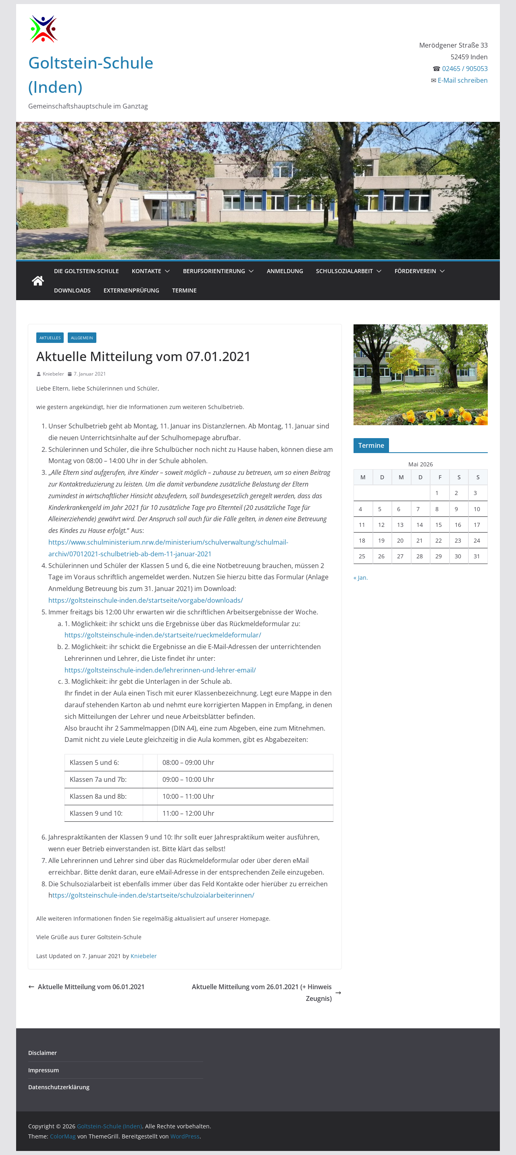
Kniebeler (53, 373)
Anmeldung (285, 271)
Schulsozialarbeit (344, 271)
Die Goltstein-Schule (86, 271)
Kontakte (146, 271)
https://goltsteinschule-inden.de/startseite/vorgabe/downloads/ (145, 600)
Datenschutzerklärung (58, 1087)
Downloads (72, 290)
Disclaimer (42, 1053)
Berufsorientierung (214, 271)
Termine (184, 290)
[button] (165, 271)
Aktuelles (50, 337)
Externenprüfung (131, 290)
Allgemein (82, 337)
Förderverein (415, 271)
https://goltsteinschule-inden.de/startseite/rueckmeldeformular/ (162, 635)
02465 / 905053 (465, 68)
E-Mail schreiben (463, 80)
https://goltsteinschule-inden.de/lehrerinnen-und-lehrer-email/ (160, 670)
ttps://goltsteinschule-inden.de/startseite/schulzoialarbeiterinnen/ (153, 895)
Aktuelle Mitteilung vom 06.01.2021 (86, 986)
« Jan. (361, 577)
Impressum (43, 1070)
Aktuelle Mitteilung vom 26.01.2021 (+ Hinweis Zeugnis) (266, 992)
